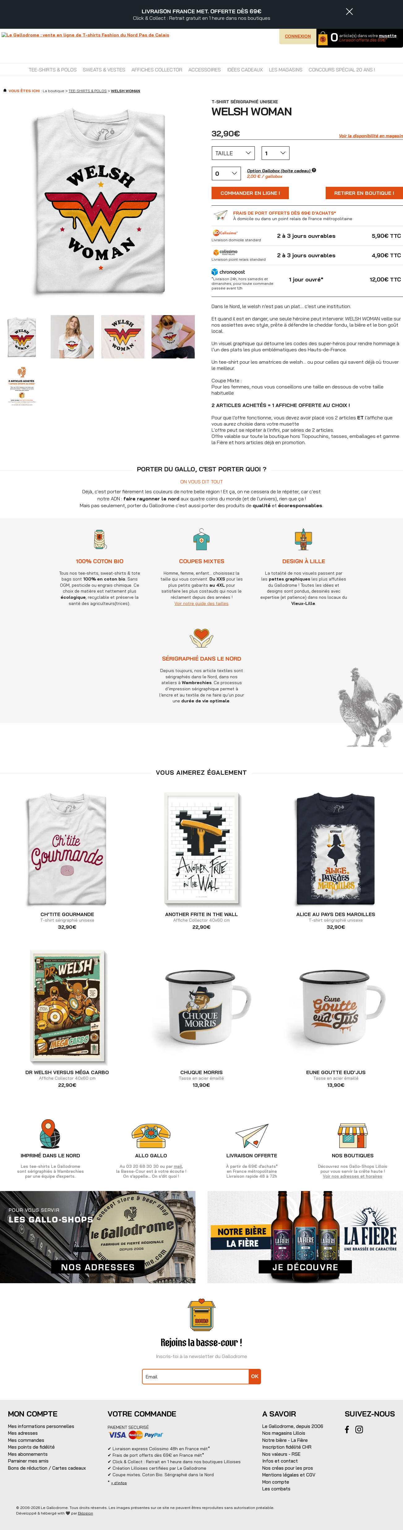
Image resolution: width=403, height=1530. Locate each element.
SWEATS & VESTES (104, 69)
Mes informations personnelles (41, 1426)
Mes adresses (23, 1433)
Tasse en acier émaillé (201, 1075)
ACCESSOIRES (204, 69)
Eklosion (85, 1513)
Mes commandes (26, 1440)
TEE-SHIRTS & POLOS (52, 69)
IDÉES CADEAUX (245, 69)
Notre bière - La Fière (285, 1440)
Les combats (276, 1489)
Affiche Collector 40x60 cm (201, 917)
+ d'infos (119, 1483)
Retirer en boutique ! (364, 193)
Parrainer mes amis (28, 1461)
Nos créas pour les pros (287, 1468)
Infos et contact (280, 1461)
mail (178, 1166)
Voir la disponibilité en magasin (371, 136)
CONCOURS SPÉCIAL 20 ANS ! (342, 69)
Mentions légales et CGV (288, 1475)
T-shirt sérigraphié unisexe (67, 917)
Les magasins (285, 69)
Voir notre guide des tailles (252, 603)
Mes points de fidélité (31, 1447)
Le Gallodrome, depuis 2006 (292, 1426)
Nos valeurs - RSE (281, 1454)
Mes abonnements (28, 1454)
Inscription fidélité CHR (286, 1447)
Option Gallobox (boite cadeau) (281, 171)
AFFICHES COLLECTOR (156, 69)
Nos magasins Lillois (283, 1433)
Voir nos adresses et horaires (352, 1176)
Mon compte (275, 1482)
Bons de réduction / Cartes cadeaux (47, 1468)
